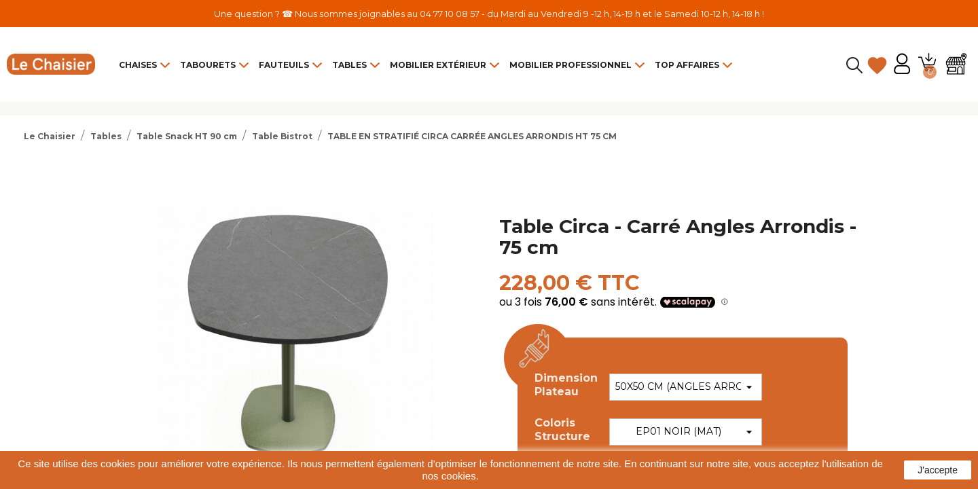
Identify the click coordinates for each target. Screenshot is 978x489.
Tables (349, 65)
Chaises (138, 65)
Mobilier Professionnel (570, 65)
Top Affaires (687, 65)
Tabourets (208, 65)
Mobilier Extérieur (438, 65)
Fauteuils (284, 65)
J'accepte (938, 470)
